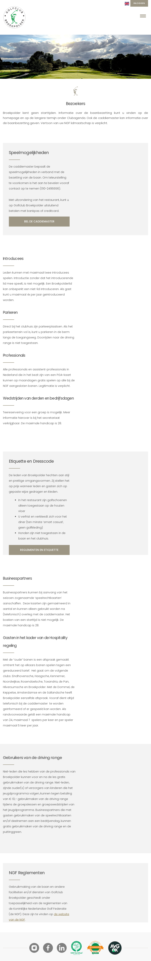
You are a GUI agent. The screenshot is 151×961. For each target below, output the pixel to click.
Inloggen (139, 3)
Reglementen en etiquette (39, 550)
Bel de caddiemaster (39, 221)
